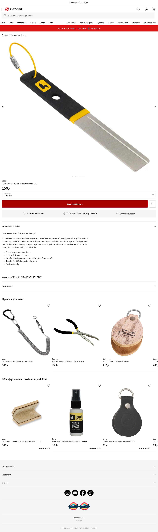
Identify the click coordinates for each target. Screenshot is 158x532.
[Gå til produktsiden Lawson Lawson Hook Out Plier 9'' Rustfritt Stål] (76, 332)
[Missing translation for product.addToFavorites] (152, 204)
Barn (51, 22)
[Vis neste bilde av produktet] (155, 106)
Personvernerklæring (69, 528)
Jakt (11, 22)
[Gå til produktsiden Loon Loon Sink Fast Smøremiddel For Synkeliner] (76, 412)
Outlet (111, 22)
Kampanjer (71, 22)
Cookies (94, 528)
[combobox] (78, 15)
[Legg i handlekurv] (75, 204)
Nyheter (100, 22)
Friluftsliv (21, 22)
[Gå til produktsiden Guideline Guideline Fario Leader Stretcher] (127, 332)
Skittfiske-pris (86, 22)
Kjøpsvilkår (84, 528)
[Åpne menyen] (2, 9)
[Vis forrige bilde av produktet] (3, 106)
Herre (33, 22)
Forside (5, 35)
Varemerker (123, 22)
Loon (25, 35)
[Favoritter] (138, 9)
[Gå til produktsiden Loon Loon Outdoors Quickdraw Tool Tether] (26, 332)
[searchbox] (80, 15)
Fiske (2, 22)
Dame (42, 22)
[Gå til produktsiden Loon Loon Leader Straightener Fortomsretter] (127, 412)
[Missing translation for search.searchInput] (3, 15)
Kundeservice (150, 22)
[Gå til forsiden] (13, 9)
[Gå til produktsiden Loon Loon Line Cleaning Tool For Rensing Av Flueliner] (26, 412)
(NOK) (79, 517)
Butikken (136, 22)
